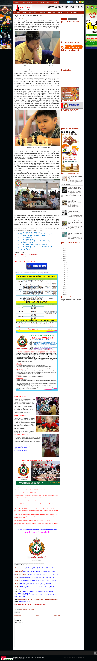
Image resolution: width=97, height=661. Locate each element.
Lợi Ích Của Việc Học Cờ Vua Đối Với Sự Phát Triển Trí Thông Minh (75, 222)
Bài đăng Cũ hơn (57, 615)
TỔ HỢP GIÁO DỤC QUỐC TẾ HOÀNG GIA (76, 657)
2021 (64, 254)
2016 (64, 288)
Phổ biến (64, 19)
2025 (64, 246)
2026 (64, 244)
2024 (64, 248)
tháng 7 (64, 272)
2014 (64, 292)
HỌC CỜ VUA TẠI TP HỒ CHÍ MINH (28, 16)
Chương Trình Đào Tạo (27, 2)
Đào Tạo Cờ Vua (34, 12)
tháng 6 (64, 274)
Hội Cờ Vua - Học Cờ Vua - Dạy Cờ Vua (28, 657)
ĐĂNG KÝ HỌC (49, 2)
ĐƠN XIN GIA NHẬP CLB (39, 2)
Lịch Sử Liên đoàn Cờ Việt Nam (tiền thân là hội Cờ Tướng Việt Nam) (75, 233)
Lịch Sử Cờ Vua (52, 12)
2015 (64, 290)
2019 (64, 258)
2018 (64, 260)
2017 (64, 286)
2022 (64, 252)
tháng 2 (64, 282)
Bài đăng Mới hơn (17, 615)
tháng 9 (64, 268)
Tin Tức (67, 12)
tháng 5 (64, 276)
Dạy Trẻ (61, 12)
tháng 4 (64, 278)
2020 (64, 256)
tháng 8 (64, 270)
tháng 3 (64, 280)
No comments (26, 18)
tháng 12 (64, 262)
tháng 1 (64, 284)
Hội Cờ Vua (17, 12)
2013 (64, 294)
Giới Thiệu (25, 12)
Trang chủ (37, 615)
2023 (64, 250)
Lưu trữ (74, 19)
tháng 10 (64, 266)
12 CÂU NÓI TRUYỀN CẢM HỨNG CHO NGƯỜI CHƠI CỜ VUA (74, 189)
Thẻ (69, 19)
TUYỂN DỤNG (75, 12)
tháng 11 (64, 264)
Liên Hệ (55, 2)
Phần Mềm (43, 12)
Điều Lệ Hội (17, 2)
